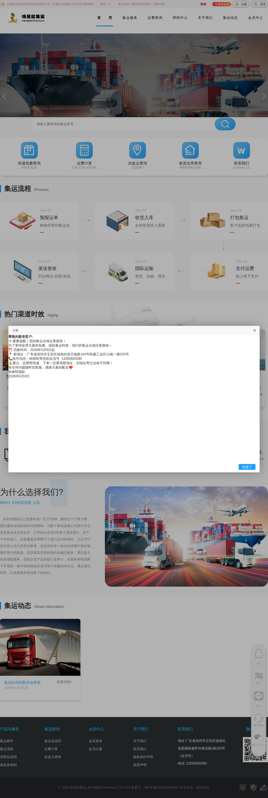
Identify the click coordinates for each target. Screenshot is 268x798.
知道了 (247, 467)
